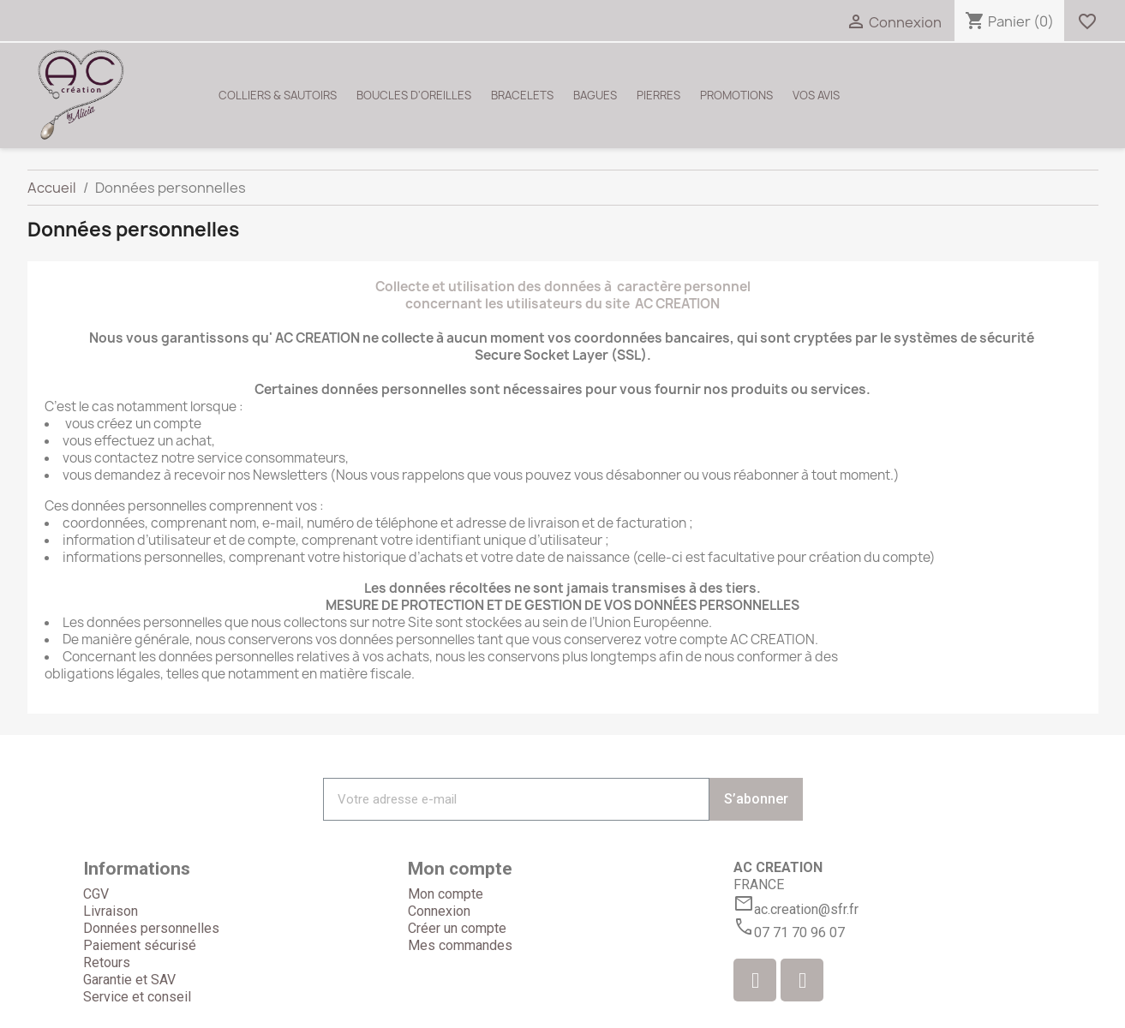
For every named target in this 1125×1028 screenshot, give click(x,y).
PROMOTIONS (736, 95)
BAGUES (595, 95)
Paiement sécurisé (139, 945)
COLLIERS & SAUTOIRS (277, 95)
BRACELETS (522, 95)
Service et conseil (137, 997)
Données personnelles (151, 928)
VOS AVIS (816, 95)
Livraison (110, 911)
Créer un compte (457, 928)
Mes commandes (460, 945)
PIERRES (658, 95)
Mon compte (445, 894)
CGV (96, 894)
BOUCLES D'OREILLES (413, 95)
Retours (106, 962)
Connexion (439, 911)
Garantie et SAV (129, 979)
